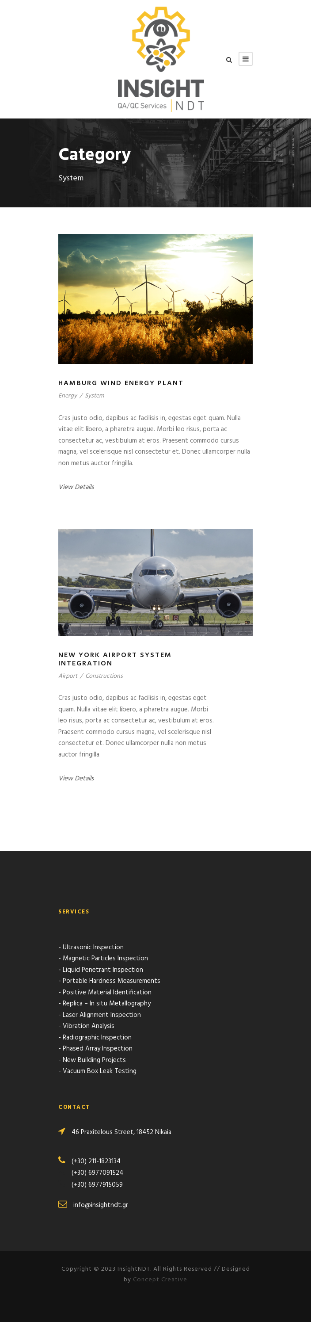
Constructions (104, 676)
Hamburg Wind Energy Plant (121, 383)
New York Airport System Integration (115, 659)
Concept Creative (160, 1280)
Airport (67, 676)
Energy (67, 396)
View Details (76, 487)
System (94, 396)
